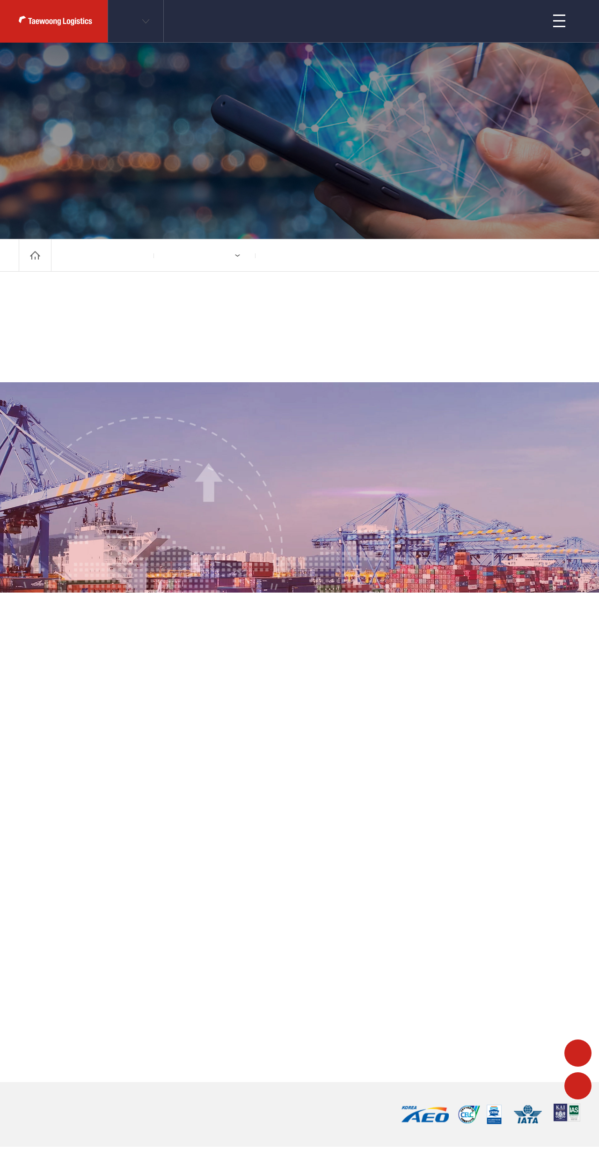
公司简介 (351, 21)
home (35, 255)
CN (130, 21)
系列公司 (182, 255)
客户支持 (418, 21)
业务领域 (283, 21)
